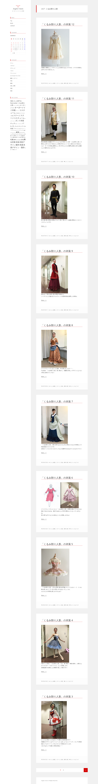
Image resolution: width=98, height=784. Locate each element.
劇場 (17, 132)
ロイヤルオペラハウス (15, 75)
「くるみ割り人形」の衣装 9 (57, 251)
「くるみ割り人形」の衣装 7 (57, 401)
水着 (17, 139)
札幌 (11, 139)
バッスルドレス (19, 123)
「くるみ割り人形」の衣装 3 (57, 696)
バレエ (11, 70)
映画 (11, 83)
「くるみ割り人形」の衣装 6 (57, 477)
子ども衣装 (19, 137)
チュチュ (13, 123)
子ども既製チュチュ (15, 135)
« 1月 (13, 53)
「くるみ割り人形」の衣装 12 (57, 24)
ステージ (16, 115)
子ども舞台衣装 (13, 137)
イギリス (12, 65)
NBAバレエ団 (14, 101)
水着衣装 (19, 139)
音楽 (11, 91)
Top (11, 20)
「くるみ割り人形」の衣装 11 (57, 98)
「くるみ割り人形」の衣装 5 (57, 544)
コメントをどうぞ (74, 83)
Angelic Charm (18, 9)
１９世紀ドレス (14, 149)
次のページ (86, 770)
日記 (11, 80)
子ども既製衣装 (22, 135)
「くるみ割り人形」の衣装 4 (57, 620)
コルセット (19, 113)
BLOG (11, 23)
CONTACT (12, 26)
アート (11, 63)
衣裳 (11, 88)
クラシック (12, 68)
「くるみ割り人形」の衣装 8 (57, 325)
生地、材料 (12, 85)
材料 (15, 139)
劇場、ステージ (13, 78)
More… (43, 73)
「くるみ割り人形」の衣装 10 (57, 176)
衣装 (17, 142)
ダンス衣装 (19, 120)
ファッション (13, 73)
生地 (22, 139)
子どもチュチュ (15, 134)
